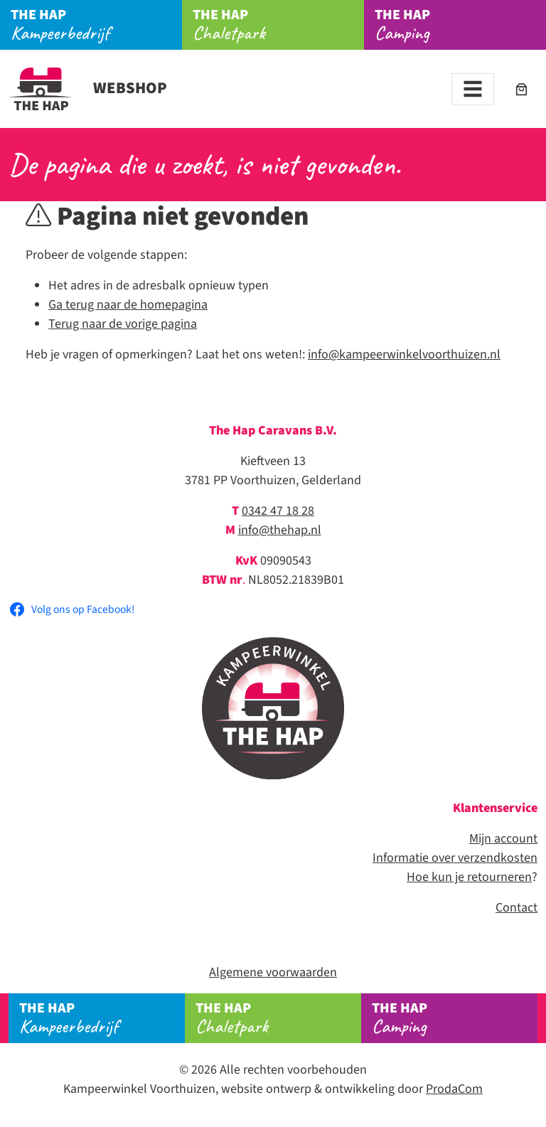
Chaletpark (278, 25)
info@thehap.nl (279, 530)
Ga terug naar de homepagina (128, 305)
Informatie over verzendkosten (455, 858)
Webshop (88, 88)
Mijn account (503, 839)
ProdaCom (454, 1089)
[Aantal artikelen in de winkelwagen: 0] (521, 89)
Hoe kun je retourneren (469, 877)
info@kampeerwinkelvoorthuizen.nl (404, 354)
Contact (516, 908)
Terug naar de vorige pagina (122, 324)
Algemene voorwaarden (273, 972)
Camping (460, 25)
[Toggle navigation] (472, 89)
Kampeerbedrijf (96, 25)
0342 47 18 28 (278, 511)
